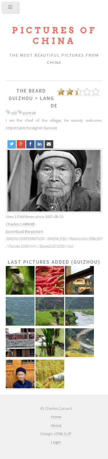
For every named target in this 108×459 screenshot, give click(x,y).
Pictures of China (54, 35)
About (56, 425)
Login (56, 442)
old (14, 112)
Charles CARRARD (20, 224)
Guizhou (21, 98)
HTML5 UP (62, 433)
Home (56, 416)
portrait (29, 112)
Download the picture (24, 231)
